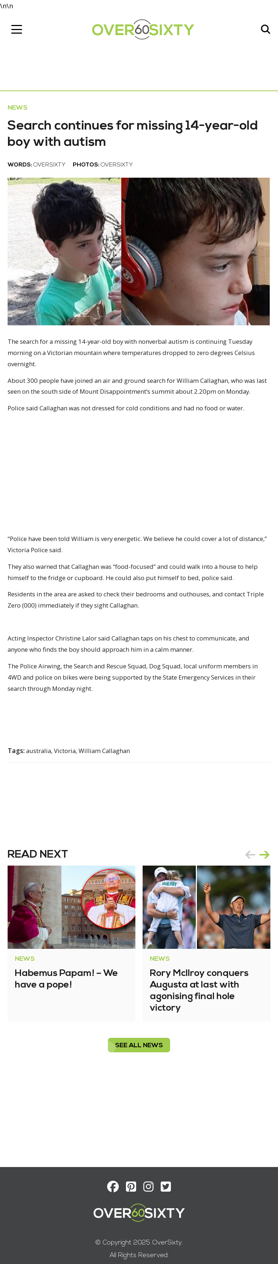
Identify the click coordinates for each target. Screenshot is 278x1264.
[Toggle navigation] (20, 31)
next (261, 917)
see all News (139, 1107)
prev (247, 917)
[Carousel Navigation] (254, 917)
